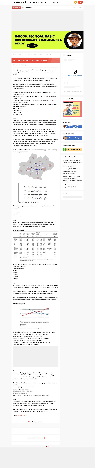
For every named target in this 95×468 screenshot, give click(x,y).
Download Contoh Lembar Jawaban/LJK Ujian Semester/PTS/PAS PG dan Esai (72, 167)
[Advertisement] (47, 21)
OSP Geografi (24, 65)
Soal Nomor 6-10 (22, 415)
